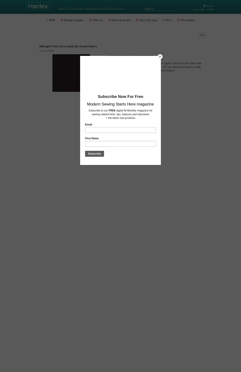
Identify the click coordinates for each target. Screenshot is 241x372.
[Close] (160, 56)
